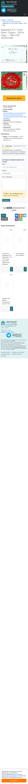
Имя (4, 164)
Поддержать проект (7, 6)
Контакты (3, 356)
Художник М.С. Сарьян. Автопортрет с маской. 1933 (6, 301)
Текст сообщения (7, 177)
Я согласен (14, 781)
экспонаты (9, 326)
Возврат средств (16, 354)
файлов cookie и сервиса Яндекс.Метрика (12, 775)
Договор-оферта (5, 352)
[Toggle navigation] (25, 14)
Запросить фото (13, 98)
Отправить (6, 200)
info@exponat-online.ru (7, 332)
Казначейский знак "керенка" (20, 254)
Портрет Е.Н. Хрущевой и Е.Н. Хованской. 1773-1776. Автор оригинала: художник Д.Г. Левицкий (7, 259)
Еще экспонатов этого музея (14, 209)
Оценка (4, 170)
